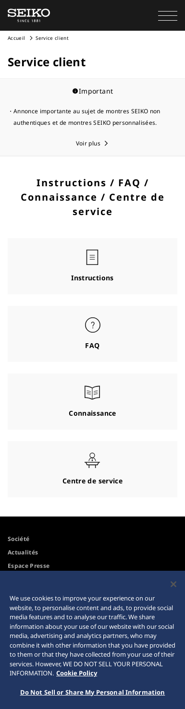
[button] (167, 15)
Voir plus (88, 143)
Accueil (16, 38)
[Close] (173, 586)
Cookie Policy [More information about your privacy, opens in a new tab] (76, 675)
